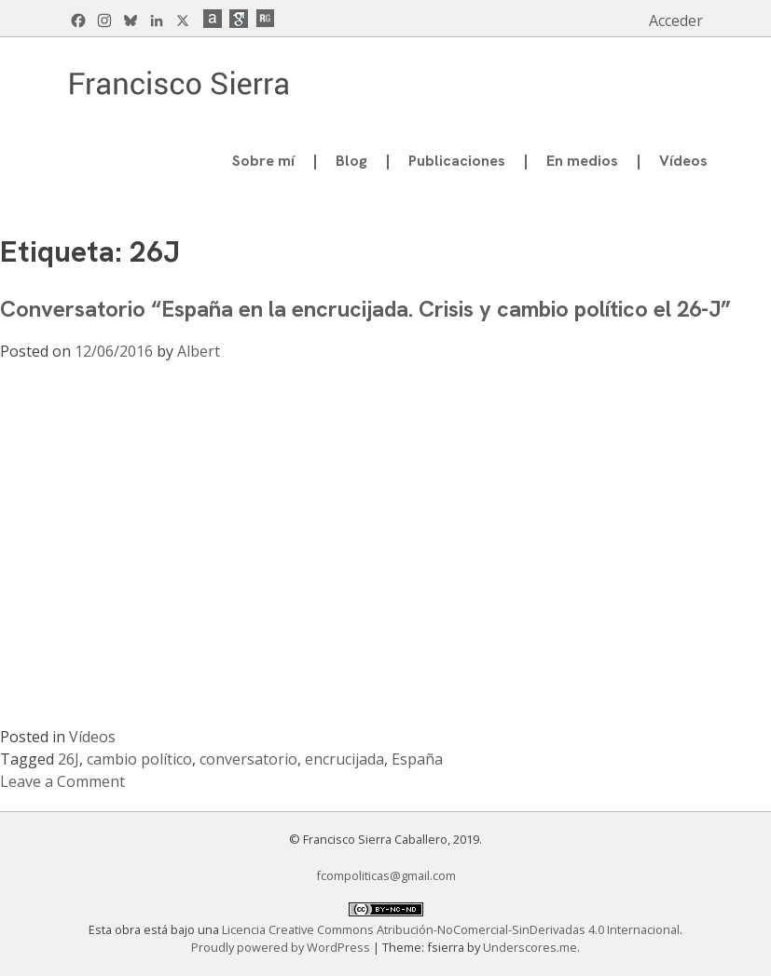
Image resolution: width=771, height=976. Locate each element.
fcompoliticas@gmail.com (386, 875)
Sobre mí (263, 160)
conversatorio (248, 759)
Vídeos (683, 160)
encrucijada (344, 759)
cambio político (139, 759)
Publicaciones (456, 160)
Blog (351, 160)
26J (68, 759)
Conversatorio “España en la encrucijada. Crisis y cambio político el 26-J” (365, 308)
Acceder (676, 20)
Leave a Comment (62, 781)
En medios (582, 160)
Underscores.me (530, 947)
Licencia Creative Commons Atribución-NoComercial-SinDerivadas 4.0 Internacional (451, 929)
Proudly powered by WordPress (282, 947)
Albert (198, 351)
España (417, 759)
